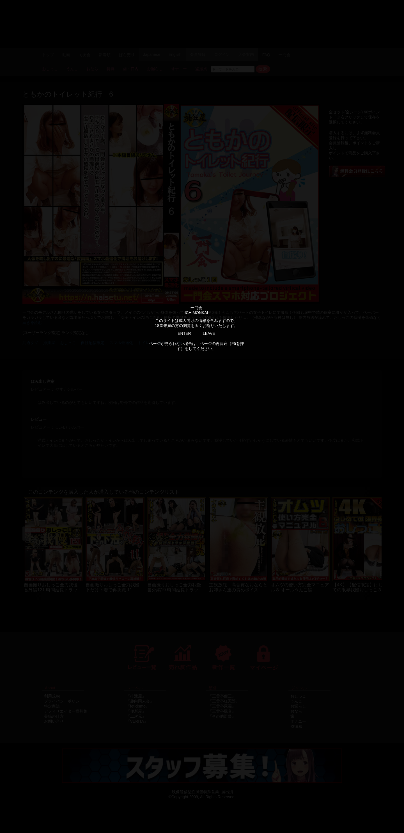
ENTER (184, 333)
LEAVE (209, 333)
